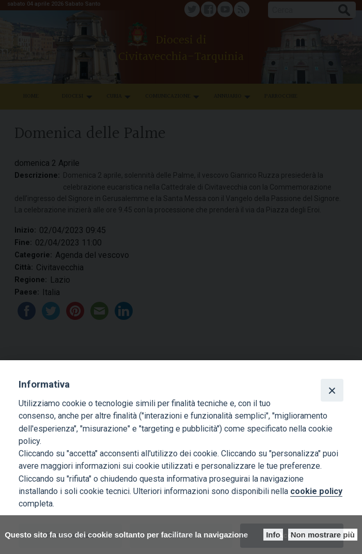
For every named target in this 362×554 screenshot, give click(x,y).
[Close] (332, 390)
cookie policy (316, 491)
